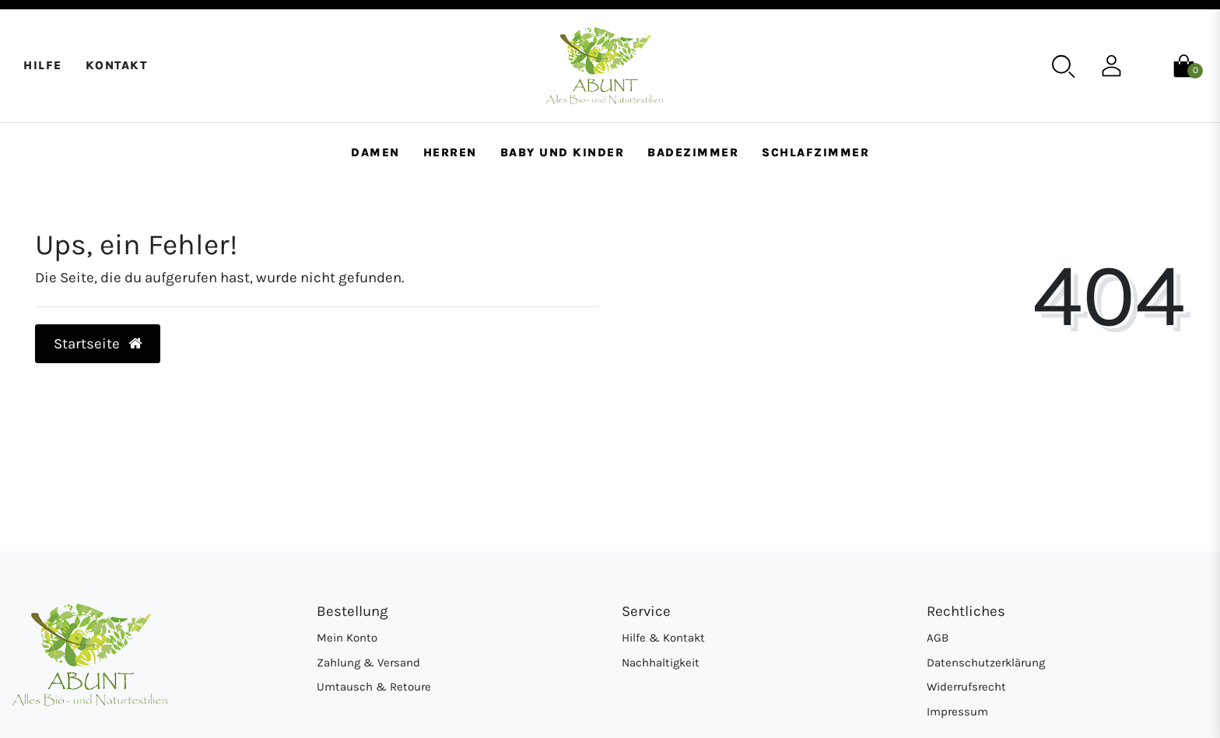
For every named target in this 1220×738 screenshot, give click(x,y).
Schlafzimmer (815, 152)
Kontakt (117, 65)
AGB (937, 638)
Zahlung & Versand (368, 663)
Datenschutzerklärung (986, 663)
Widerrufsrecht (966, 687)
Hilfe (42, 65)
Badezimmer (692, 152)
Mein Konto (347, 638)
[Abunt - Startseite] (604, 65)
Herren (450, 152)
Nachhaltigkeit (660, 663)
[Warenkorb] (1184, 64)
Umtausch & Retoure (374, 687)
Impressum (957, 712)
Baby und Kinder (562, 152)
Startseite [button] (98, 343)
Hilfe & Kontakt (663, 638)
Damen (375, 152)
